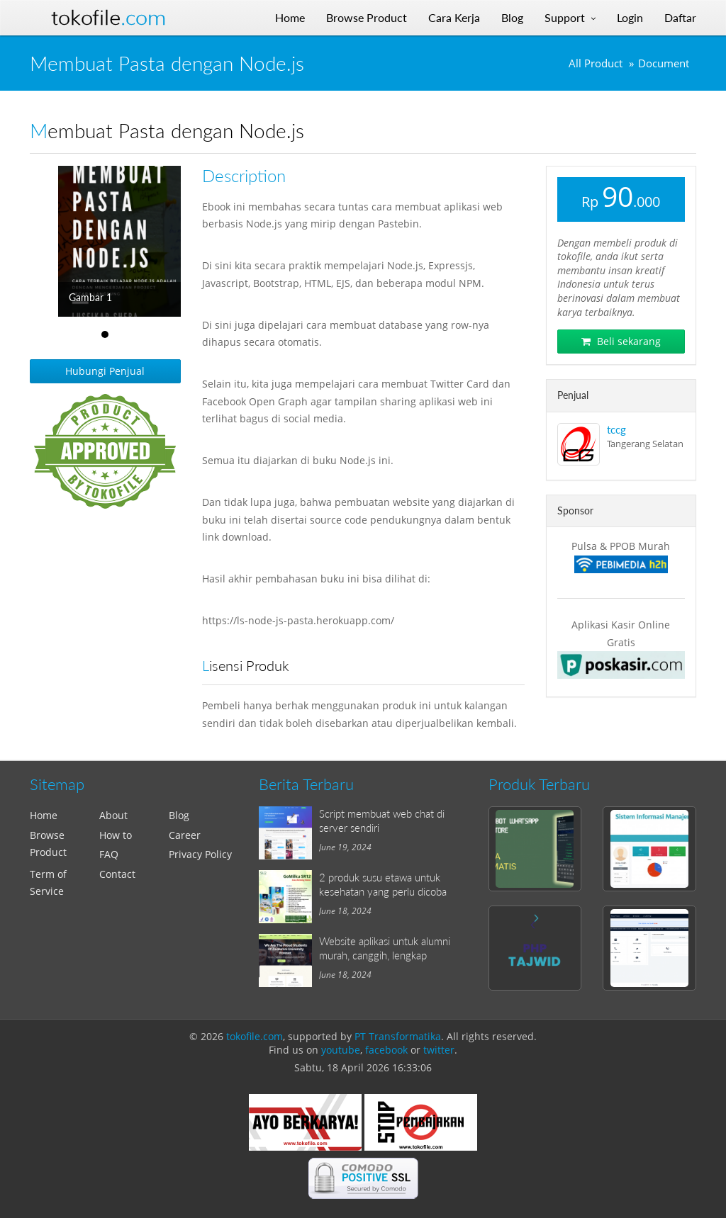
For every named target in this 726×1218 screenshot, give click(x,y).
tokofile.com (254, 1036)
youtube (340, 1049)
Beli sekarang (621, 341)
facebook (386, 1049)
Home (43, 815)
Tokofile (108, 18)
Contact (117, 874)
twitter (438, 1049)
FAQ (108, 854)
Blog (179, 815)
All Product (595, 63)
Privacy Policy (200, 854)
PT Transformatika (397, 1036)
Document (663, 63)
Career (185, 835)
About (113, 815)
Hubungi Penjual (105, 371)
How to (115, 835)
